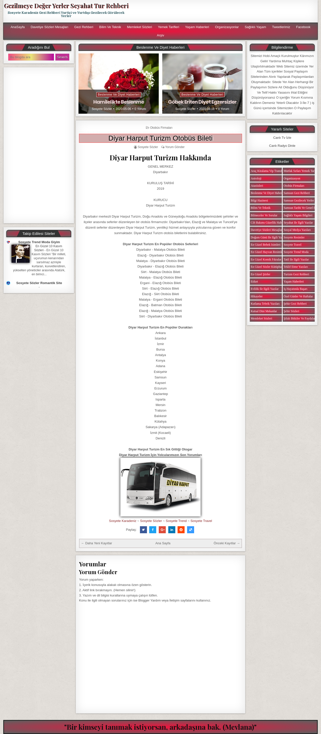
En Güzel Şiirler (260, 274)
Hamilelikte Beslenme (118, 101)
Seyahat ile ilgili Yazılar (298, 222)
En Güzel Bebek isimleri (266, 244)
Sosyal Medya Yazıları (297, 230)
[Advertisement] (225, 11)
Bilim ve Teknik (110, 27)
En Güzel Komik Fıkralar (266, 259)
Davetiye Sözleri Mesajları (49, 27)
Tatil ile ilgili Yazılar (296, 259)
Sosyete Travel (201, 521)
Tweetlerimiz (281, 27)
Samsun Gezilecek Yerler (299, 200)
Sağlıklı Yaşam (255, 27)
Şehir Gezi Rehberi (295, 303)
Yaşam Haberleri (197, 27)
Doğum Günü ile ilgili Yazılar (269, 237)
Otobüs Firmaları (161, 127)
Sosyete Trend (176, 521)
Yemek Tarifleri (168, 27)
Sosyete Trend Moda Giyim (39, 242)
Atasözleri (257, 185)
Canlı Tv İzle (282, 138)
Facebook (303, 27)
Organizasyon (292, 178)
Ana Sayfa (162, 543)
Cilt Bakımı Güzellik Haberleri (269, 222)
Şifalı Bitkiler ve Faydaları (300, 318)
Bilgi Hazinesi (259, 200)
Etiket (254, 281)
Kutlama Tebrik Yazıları (265, 303)
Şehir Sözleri (291, 311)
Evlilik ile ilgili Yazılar (265, 289)
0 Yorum (140, 108)
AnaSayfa (18, 27)
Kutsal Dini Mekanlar (264, 311)
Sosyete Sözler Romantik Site (39, 283)
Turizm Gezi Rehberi (296, 274)
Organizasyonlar (227, 27)
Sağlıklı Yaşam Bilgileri (298, 215)
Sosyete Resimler (294, 237)
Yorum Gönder (175, 147)
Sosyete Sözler (102, 108)
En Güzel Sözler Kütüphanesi (268, 267)
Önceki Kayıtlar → (227, 543)
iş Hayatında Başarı (295, 289)
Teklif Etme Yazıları (296, 267)
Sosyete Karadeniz (122, 521)
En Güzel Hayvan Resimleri (268, 252)
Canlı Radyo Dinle (282, 146)
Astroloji (256, 178)
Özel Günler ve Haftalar (298, 296)
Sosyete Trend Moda (296, 252)
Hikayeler (257, 296)
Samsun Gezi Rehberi (297, 193)
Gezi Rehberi (83, 27)
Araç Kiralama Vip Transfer (267, 171)
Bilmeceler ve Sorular (264, 215)
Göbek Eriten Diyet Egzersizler (202, 101)
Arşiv (160, 35)
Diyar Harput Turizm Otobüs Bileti (160, 138)
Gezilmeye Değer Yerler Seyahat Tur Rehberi (66, 6)
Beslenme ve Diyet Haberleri (119, 94)
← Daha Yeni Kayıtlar (96, 543)
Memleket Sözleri (139, 27)
